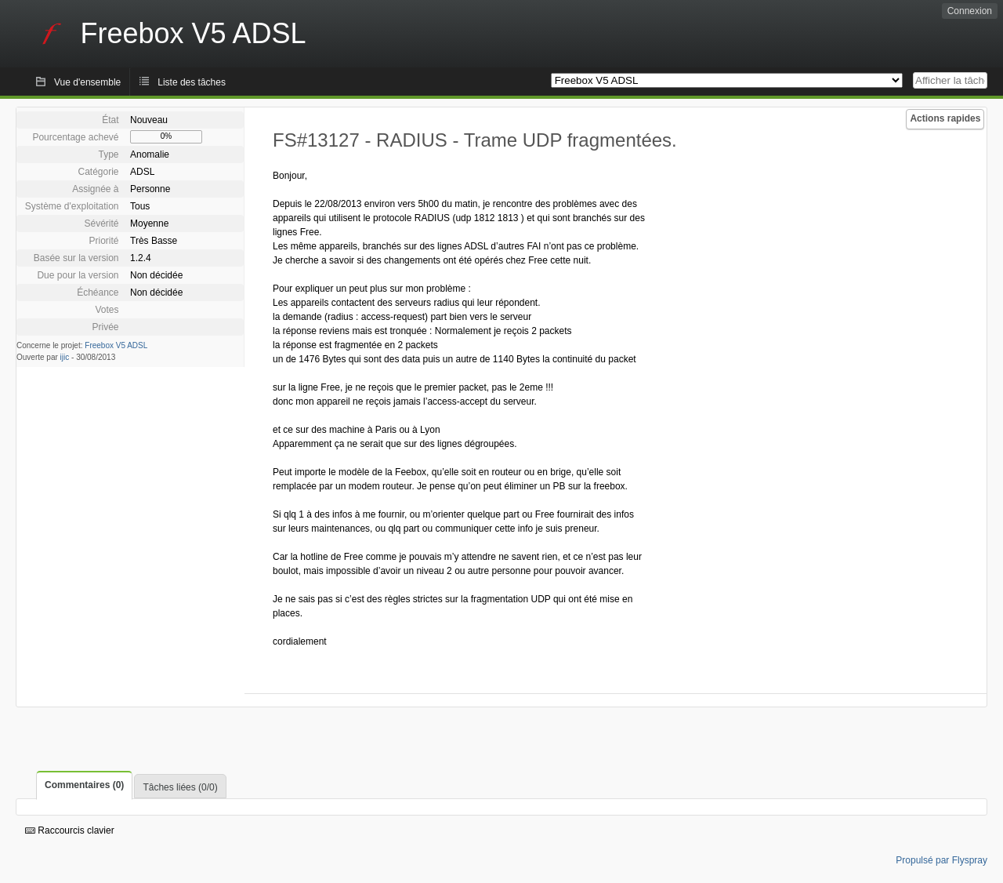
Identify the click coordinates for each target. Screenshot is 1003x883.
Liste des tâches (192, 82)
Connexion (969, 10)
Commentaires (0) (84, 784)
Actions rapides (945, 118)
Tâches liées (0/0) (180, 787)
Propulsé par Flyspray (941, 860)
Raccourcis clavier (69, 830)
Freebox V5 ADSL (116, 345)
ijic (65, 357)
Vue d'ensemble (87, 82)
